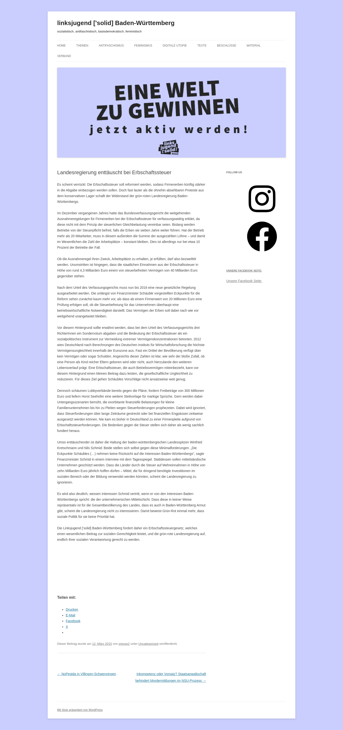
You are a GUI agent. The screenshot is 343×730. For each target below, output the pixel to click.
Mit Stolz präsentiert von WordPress (80, 710)
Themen (82, 45)
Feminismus (143, 45)
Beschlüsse (226, 45)
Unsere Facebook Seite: (244, 270)
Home (61, 45)
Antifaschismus (111, 45)
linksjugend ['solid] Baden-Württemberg (116, 22)
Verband (64, 56)
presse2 (124, 644)
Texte (202, 45)
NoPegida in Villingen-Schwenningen (86, 674)
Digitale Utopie (175, 45)
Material (254, 45)
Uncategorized (148, 644)
